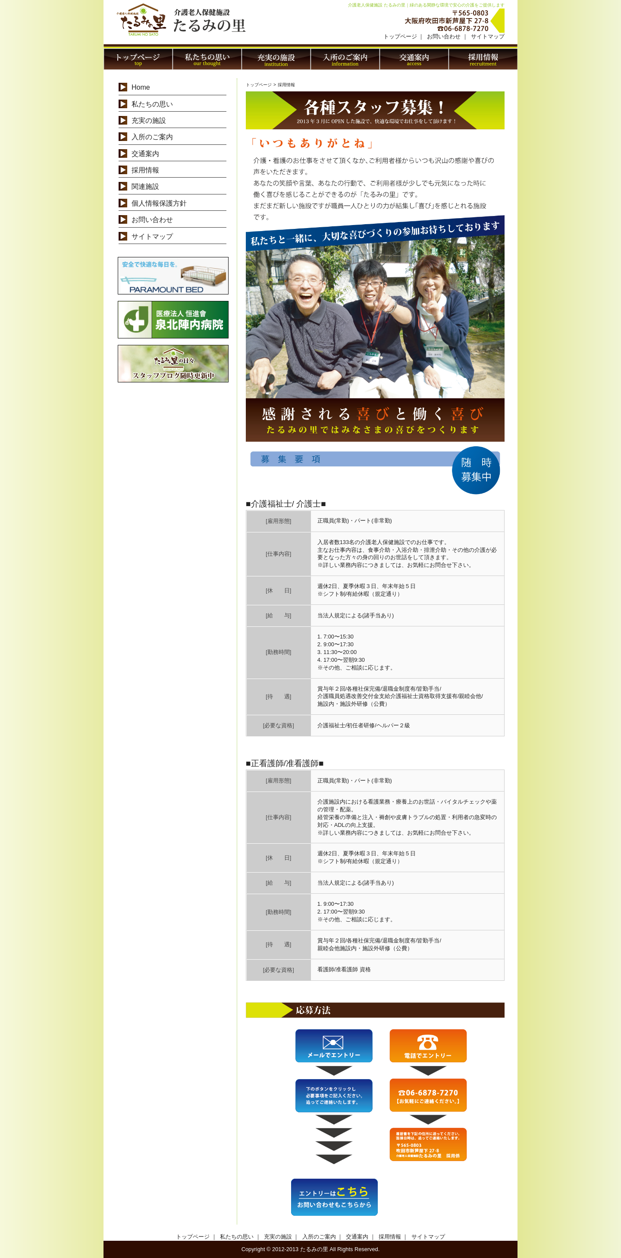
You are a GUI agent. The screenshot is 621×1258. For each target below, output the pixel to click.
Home (141, 87)
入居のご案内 (345, 59)
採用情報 (483, 59)
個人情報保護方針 (159, 203)
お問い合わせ (444, 36)
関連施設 (145, 186)
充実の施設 (276, 59)
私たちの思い (207, 59)
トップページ (400, 36)
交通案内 (414, 59)
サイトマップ (488, 36)
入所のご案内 (152, 137)
